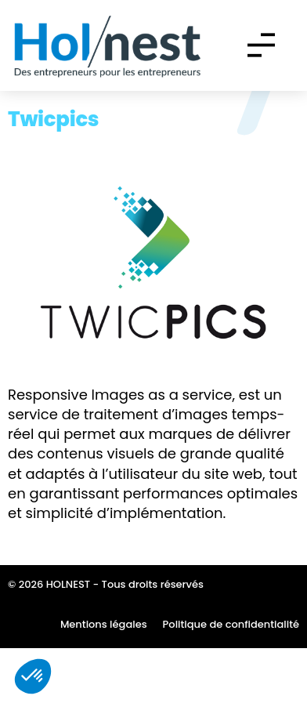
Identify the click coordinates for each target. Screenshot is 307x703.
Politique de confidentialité (231, 679)
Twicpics (53, 175)
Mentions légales (103, 679)
